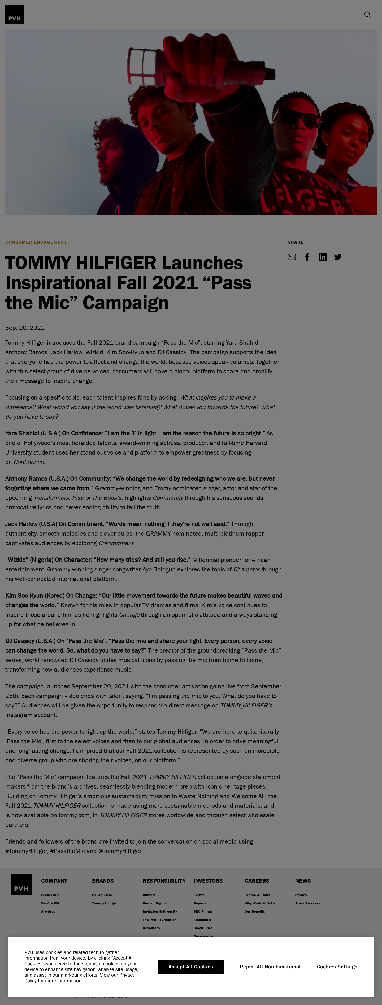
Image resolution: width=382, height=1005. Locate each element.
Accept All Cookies (190, 967)
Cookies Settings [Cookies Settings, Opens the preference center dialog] (337, 967)
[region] (191, 967)
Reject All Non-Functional (270, 967)
